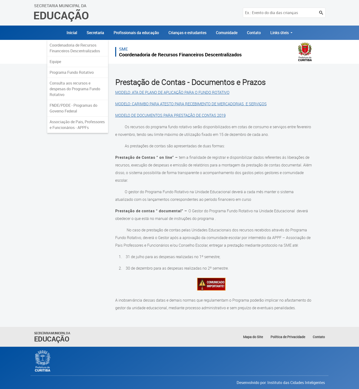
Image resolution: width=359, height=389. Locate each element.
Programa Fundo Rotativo (72, 72)
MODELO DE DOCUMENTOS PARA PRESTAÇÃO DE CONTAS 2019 (170, 115)
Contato (254, 32)
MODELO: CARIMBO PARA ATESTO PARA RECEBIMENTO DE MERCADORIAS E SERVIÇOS (191, 104)
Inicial (72, 32)
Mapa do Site (253, 337)
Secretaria (95, 32)
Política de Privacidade (288, 337)
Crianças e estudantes (187, 32)
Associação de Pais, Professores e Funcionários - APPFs (77, 124)
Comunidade (226, 32)
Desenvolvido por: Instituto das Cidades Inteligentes (281, 382)
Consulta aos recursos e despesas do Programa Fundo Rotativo (75, 88)
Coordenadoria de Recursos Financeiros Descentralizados (75, 48)
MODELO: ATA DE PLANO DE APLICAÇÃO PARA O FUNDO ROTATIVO (172, 92)
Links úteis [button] (280, 32)
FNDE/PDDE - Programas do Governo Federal (73, 108)
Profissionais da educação (136, 32)
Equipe (55, 61)
